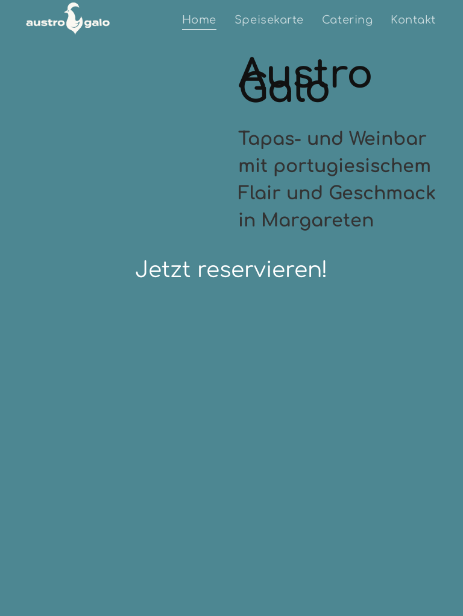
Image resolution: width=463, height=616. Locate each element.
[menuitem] (199, 19)
